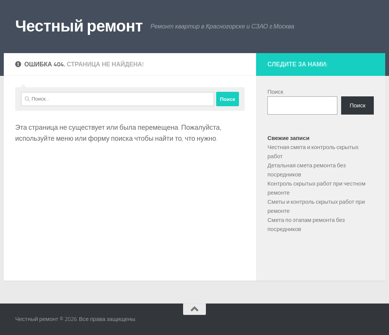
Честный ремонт (79, 26)
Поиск (275, 91)
